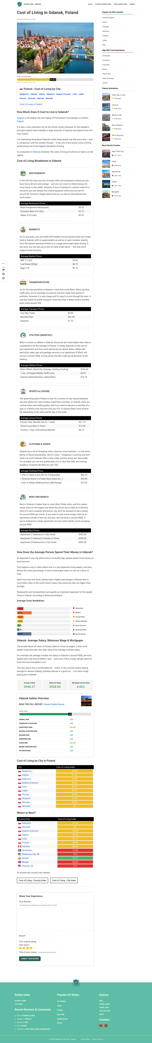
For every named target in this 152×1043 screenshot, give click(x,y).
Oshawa (26, 846)
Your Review (25, 901)
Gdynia (42, 94)
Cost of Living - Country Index (32, 880)
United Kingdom (108, 18)
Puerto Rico (106, 74)
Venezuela (106, 56)
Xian (26, 1022)
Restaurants (79, 608)
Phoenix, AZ (27, 866)
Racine (24, 1026)
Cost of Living (104, 1011)
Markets (78, 612)
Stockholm (27, 850)
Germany (105, 31)
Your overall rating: (27, 941)
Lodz (75, 94)
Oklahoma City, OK (30, 854)
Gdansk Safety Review (54, 704)
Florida (60, 1010)
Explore (132, 4)
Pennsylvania (62, 1019)
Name (22, 936)
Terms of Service (97, 1039)
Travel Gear (104, 1007)
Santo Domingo (108, 78)
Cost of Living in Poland (31, 104)
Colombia (106, 65)
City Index (19, 1004)
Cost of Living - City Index (64, 880)
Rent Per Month (80, 634)
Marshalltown (29, 1015)
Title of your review (28, 952)
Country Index (20, 1001)
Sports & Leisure (80, 625)
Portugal (105, 27)
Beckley (29, 1019)
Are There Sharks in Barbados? (38, 1029)
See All (59, 1023)
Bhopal (25, 858)
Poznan (23, 98)
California (61, 1001)
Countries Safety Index (103, 4)
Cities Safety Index (120, 4)
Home (90, 4)
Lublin (81, 94)
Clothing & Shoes (80, 630)
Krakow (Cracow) (63, 94)
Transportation (80, 617)
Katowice (50, 94)
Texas (59, 1006)
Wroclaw (49, 98)
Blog (101, 1001)
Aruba (104, 22)
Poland (20, 121)
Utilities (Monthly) (81, 621)
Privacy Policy (85, 1039)
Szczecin (31, 98)
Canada (105, 36)
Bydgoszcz (24, 94)
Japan (104, 40)
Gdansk (34, 94)
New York (60, 1014)
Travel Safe (32, 4)
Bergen (25, 862)
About (101, 1014)
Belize (104, 69)
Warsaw (40, 98)
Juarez (104, 83)
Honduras (106, 60)
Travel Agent (104, 1004)
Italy (104, 45)
